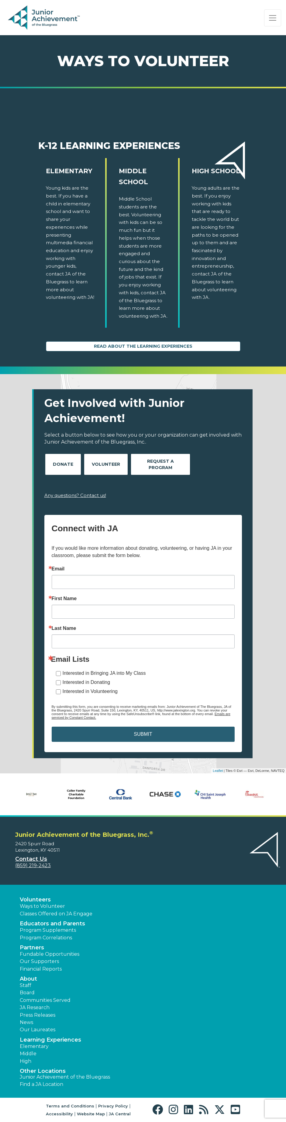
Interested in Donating (86, 682)
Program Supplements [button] (48, 930)
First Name (64, 598)
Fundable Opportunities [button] (49, 954)
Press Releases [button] (37, 1015)
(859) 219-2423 (33, 865)
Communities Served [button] (45, 1000)
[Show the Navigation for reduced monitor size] (272, 17)
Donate (63, 464)
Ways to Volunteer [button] (42, 906)
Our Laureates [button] (37, 1029)
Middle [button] (28, 1053)
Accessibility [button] (59, 1113)
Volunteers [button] (35, 899)
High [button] (25, 1061)
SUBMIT (143, 734)
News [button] (26, 1022)
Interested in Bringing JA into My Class (104, 673)
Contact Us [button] (31, 859)
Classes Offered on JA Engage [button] (56, 914)
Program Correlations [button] (46, 938)
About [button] (28, 979)
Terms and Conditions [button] (70, 1105)
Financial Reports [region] (41, 969)
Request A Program (160, 464)
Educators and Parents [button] (52, 923)
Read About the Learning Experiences (143, 346)
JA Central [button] (120, 1113)
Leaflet (218, 770)
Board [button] (27, 992)
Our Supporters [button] (39, 961)
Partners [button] (32, 947)
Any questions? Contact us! (75, 495)
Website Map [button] (91, 1113)
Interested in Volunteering (90, 691)
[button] (159, 1109)
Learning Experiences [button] (50, 1040)
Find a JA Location (41, 1084)
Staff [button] (25, 985)
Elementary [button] (34, 1046)
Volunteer (106, 464)
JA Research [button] (35, 1007)
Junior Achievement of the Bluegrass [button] (65, 1077)
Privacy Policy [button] (113, 1105)
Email (58, 568)
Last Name (64, 628)
